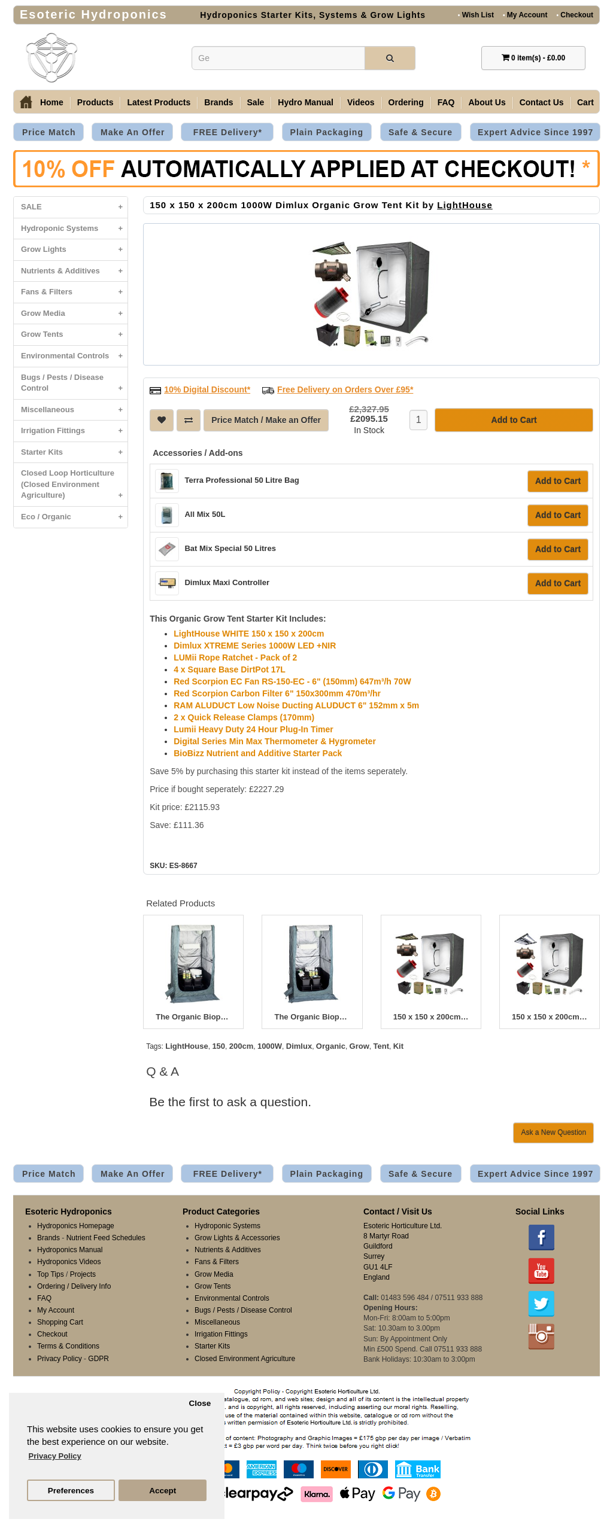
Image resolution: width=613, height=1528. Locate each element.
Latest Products (158, 102)
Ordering (406, 102)
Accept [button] (162, 1490)
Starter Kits (74, 452)
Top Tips (50, 1274)
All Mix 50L (204, 514)
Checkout (574, 15)
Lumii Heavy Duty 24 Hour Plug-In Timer (253, 729)
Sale (256, 102)
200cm (241, 1046)
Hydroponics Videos (69, 1262)
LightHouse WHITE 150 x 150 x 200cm (249, 633)
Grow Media (74, 313)
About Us (486, 102)
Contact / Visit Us (397, 1211)
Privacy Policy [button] (55, 1455)
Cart (585, 102)
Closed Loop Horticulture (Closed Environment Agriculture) (74, 487)
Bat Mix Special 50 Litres (229, 548)
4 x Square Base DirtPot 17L (230, 669)
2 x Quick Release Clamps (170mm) (244, 717)
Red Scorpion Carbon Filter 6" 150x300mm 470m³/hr (277, 693)
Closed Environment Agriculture (245, 1358)
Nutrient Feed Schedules (105, 1238)
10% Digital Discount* (207, 389)
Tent (381, 1046)
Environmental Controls (74, 356)
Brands (218, 102)
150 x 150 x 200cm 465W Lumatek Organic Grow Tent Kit (549, 1017)
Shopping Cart (60, 1322)
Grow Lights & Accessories (237, 1238)
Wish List (476, 15)
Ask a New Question (553, 1132)
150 (218, 1046)
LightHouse (465, 205)
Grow (359, 1046)
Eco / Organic (74, 517)
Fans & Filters (74, 292)
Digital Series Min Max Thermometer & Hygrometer (275, 741)
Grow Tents (74, 334)
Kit (398, 1046)
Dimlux (299, 1046)
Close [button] (200, 1403)
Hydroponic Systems (74, 228)
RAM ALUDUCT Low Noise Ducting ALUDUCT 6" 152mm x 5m (296, 705)
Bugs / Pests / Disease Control (74, 386)
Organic (330, 1046)
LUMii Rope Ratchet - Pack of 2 (235, 657)
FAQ (446, 102)
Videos (361, 102)
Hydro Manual (305, 102)
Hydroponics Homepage (75, 1226)
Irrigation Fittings (74, 431)
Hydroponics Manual (69, 1250)
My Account (525, 15)
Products (95, 102)
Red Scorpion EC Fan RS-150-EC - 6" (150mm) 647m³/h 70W (292, 681)
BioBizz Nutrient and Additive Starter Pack (258, 753)
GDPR (98, 1358)
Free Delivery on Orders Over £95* (345, 389)
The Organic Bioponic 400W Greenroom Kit (193, 1017)
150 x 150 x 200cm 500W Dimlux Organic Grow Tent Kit (431, 1017)
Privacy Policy (59, 1358)
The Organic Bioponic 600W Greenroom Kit (312, 1017)
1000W (269, 1046)
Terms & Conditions (68, 1346)
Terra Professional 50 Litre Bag (241, 480)
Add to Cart (558, 481)
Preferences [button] (71, 1490)
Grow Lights (74, 249)
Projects (83, 1274)
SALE (74, 207)
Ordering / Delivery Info (74, 1286)
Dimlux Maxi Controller (226, 582)
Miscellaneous (74, 410)
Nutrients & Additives (74, 271)
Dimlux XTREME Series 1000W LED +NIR (255, 645)
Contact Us (542, 102)
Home (51, 102)
